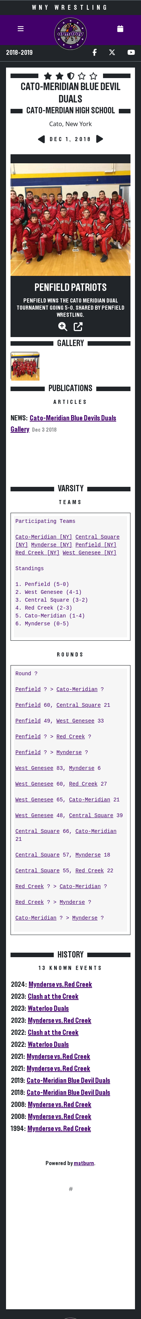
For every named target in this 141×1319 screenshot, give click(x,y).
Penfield (28, 689)
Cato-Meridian (76, 689)
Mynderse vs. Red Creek (60, 984)
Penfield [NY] (96, 545)
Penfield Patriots (71, 288)
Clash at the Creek (53, 996)
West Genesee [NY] (90, 553)
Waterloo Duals (48, 1008)
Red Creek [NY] (37, 553)
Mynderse (69, 752)
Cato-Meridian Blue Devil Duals (68, 1080)
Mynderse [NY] (51, 545)
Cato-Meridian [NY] (43, 537)
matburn (84, 1163)
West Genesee (75, 721)
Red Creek (70, 737)
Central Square (78, 705)
